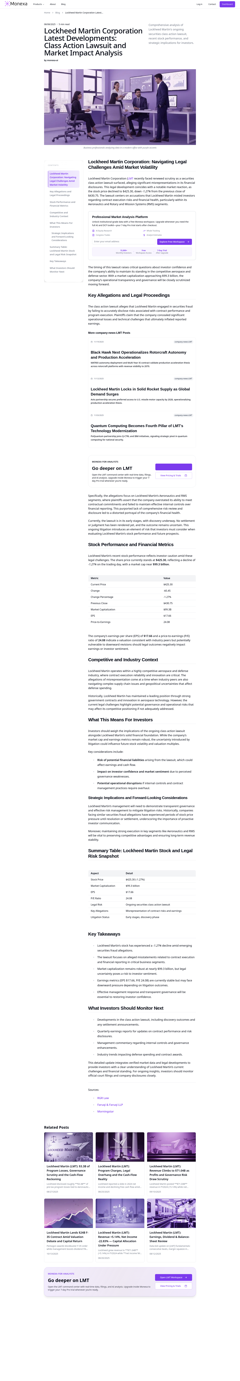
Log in (199, 4)
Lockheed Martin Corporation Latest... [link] (84, 12)
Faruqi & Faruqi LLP (110, 1105)
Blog (63, 4)
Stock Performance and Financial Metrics (62, 203)
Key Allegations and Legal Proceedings (60, 193)
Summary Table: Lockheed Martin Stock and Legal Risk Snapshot (63, 250)
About (53, 4)
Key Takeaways (58, 261)
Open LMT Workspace (174, 466)
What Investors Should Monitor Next (62, 269)
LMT (130, 178)
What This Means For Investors (61, 224)
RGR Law (103, 1098)
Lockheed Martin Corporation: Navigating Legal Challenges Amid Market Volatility (63, 179)
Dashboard (227, 4)
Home (47, 12)
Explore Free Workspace (174, 241)
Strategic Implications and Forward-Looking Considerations (62, 237)
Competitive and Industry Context (59, 214)
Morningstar (105, 1111)
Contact (212, 4)
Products (38, 4)
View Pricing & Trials (173, 475)
